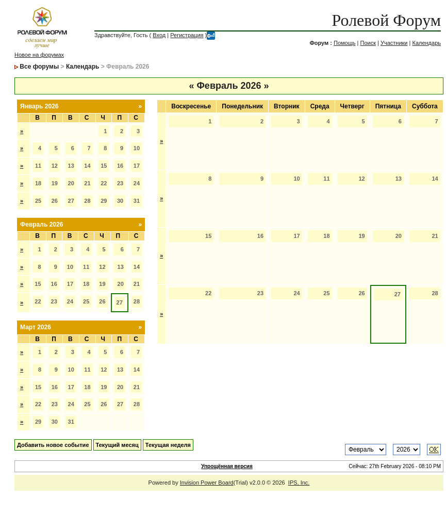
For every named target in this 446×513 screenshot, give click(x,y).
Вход (159, 35)
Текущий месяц (117, 445)
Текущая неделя (168, 445)
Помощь (345, 43)
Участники (394, 43)
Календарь (426, 43)
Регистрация (186, 35)
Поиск (367, 43)
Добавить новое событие (53, 445)
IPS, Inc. (299, 482)
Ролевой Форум (386, 20)
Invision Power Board (207, 482)
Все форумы (39, 66)
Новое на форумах (39, 55)
